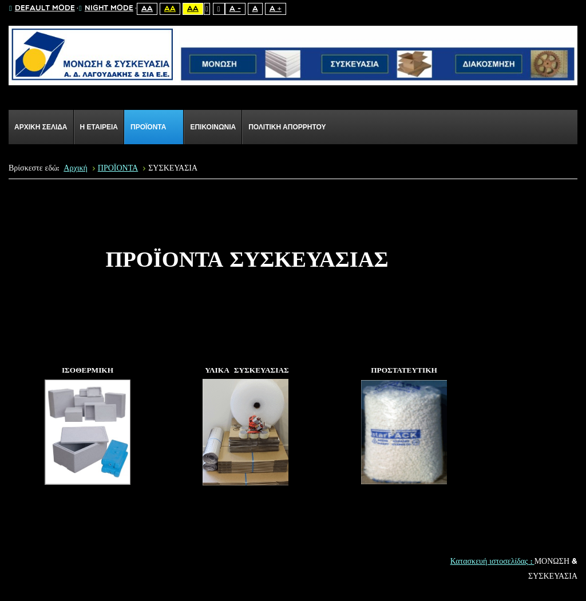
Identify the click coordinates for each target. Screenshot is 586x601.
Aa (147, 9)
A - (235, 9)
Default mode (42, 8)
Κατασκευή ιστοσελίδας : (492, 561)
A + (276, 9)
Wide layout (219, 9)
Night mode (106, 8)
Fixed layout (207, 9)
